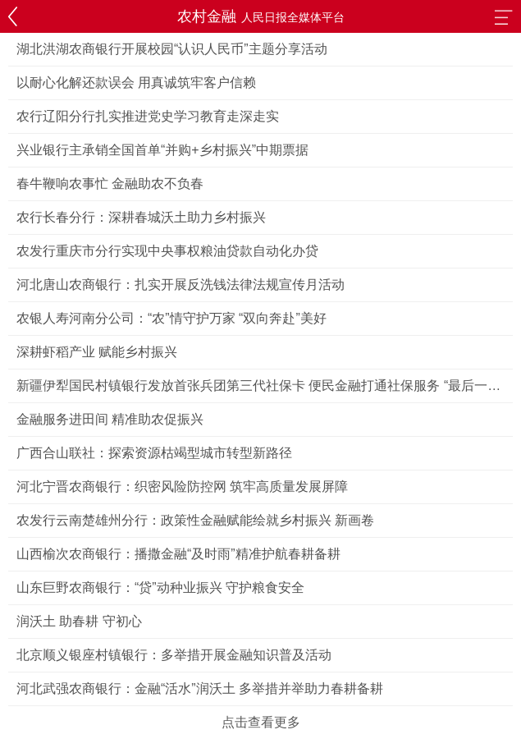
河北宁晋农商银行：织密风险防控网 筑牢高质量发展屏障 (182, 486)
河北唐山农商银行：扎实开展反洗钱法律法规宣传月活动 (180, 284)
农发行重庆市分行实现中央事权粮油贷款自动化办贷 (167, 251)
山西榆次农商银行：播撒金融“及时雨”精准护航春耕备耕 (178, 554)
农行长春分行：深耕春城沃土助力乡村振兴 (141, 217)
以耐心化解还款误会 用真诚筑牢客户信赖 (136, 83)
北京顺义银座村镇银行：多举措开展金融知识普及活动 (173, 655)
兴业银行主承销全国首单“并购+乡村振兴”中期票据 (162, 150)
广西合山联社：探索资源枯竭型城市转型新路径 (154, 453)
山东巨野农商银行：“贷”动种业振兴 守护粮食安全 (160, 587)
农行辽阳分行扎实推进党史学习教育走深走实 (147, 116)
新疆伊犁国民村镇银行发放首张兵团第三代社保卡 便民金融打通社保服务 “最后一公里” (258, 390)
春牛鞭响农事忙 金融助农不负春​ (109, 183)
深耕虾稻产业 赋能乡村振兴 (96, 352)
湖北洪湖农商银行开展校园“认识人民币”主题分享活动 (171, 49)
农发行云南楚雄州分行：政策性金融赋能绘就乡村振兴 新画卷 (195, 520)
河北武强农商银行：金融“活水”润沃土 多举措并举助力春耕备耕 (199, 688)
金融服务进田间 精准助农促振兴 (109, 419)
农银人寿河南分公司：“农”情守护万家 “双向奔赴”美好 (171, 318)
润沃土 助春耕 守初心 (79, 621)
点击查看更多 (261, 722)
